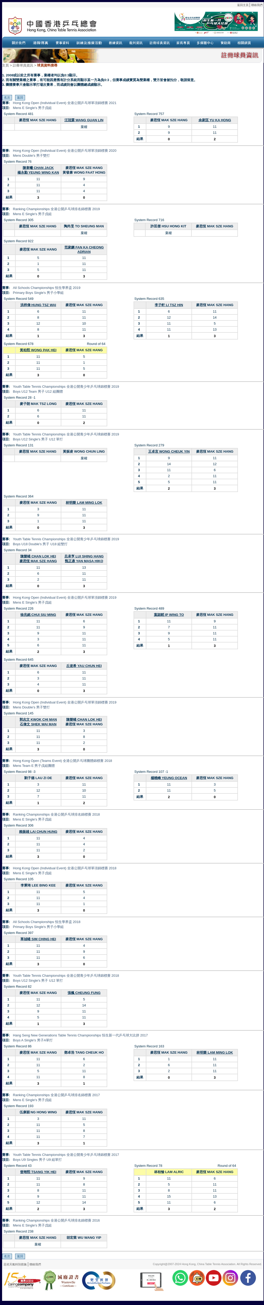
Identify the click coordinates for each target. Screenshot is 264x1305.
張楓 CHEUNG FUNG (84, 993)
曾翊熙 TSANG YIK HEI (38, 1172)
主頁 (5, 65)
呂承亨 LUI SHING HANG (84, 556)
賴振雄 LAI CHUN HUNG (38, 832)
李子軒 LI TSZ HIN (169, 305)
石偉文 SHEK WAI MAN (38, 724)
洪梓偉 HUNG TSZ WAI (38, 305)
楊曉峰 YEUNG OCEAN (169, 778)
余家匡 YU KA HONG (215, 120)
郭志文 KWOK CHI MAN (38, 719)
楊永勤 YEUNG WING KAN (38, 172)
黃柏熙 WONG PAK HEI (38, 350)
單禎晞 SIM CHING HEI (38, 939)
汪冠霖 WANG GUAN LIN (84, 120)
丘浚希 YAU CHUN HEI (83, 666)
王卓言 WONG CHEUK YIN (169, 451)
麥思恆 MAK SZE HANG (38, 561)
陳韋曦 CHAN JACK (38, 168)
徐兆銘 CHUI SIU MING (38, 615)
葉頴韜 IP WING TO (169, 615)
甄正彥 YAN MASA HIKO (84, 561)
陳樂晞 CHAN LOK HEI (38, 556)
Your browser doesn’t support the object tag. (183, 26)
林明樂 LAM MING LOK (84, 503)
